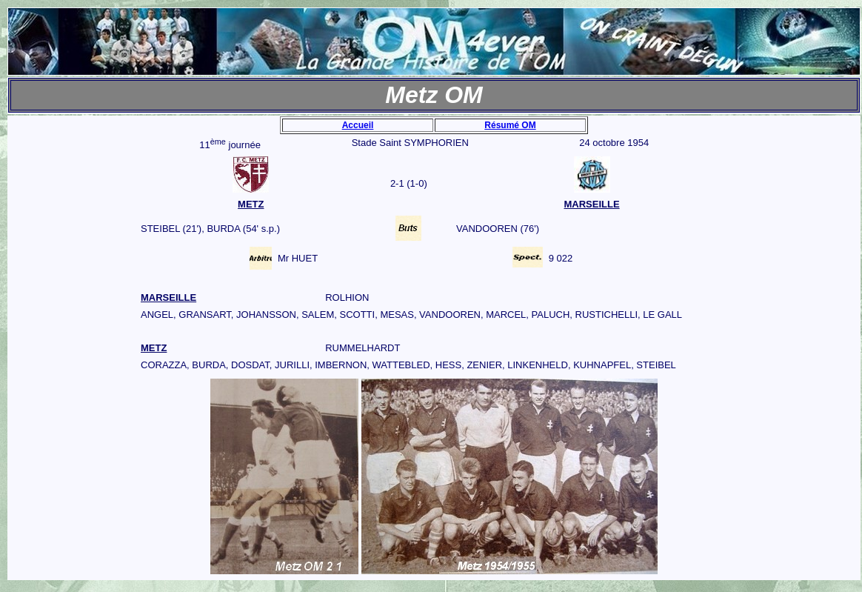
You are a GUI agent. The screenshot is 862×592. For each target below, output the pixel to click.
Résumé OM (509, 125)
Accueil (358, 125)
